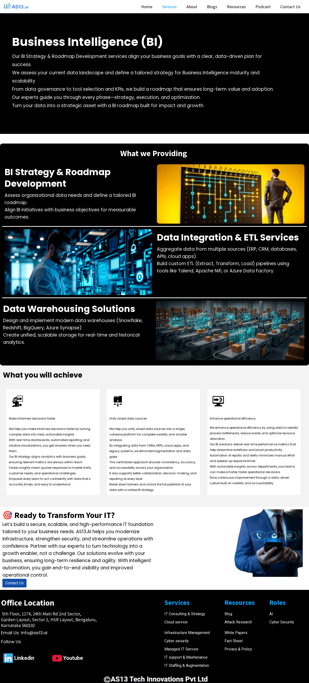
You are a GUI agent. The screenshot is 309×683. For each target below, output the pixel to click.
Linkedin (24, 658)
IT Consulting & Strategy (184, 614)
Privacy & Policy (238, 649)
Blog (228, 614)
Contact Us (290, 6)
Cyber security (176, 641)
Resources (236, 6)
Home (146, 6)
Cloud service (176, 622)
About (191, 6)
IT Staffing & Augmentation (186, 665)
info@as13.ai (34, 633)
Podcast (263, 6)
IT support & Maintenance (186, 657)
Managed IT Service (181, 649)
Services (169, 6)
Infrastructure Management (187, 632)
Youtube (73, 658)
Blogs (212, 6)
